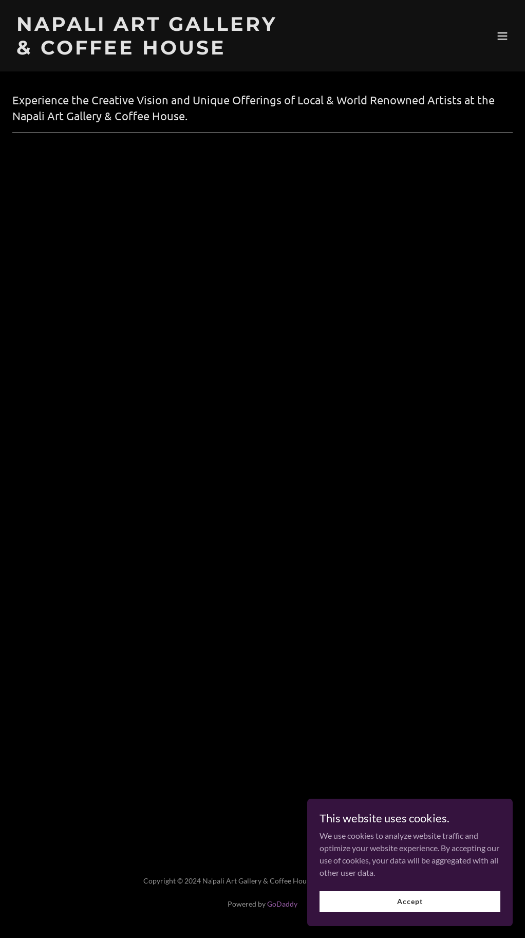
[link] (146, 51)
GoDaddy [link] (282, 903)
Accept (409, 922)
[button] (502, 36)
